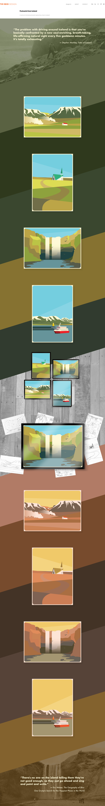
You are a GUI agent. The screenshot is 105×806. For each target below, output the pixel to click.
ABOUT (77, 4)
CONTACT (85, 4)
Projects (68, 4)
